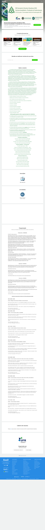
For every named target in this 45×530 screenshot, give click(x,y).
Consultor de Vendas (37, 464)
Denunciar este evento (22, 455)
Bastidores (37, 478)
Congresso (13, 465)
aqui (11, 428)
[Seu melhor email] (19, 60)
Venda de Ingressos (25, 464)
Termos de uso (19, 478)
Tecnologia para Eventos (26, 468)
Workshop (13, 468)
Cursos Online (14, 470)
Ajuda (35, 468)
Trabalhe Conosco (8, 478)
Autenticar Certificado (37, 466)
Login (41, 1)
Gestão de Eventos (25, 465)
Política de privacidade (32, 478)
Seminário (13, 467)
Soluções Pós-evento (26, 466)
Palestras (13, 471)
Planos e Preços (36, 465)
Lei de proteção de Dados (25, 478)
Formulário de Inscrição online (27, 469)
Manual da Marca (14, 478)
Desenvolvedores (36, 467)
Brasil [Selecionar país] (6, 471)
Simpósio (13, 466)
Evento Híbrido (14, 464)
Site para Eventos (25, 471)
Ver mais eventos (22, 48)
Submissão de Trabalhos (26, 467)
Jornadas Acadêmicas (14, 469)
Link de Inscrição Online (26, 470)
